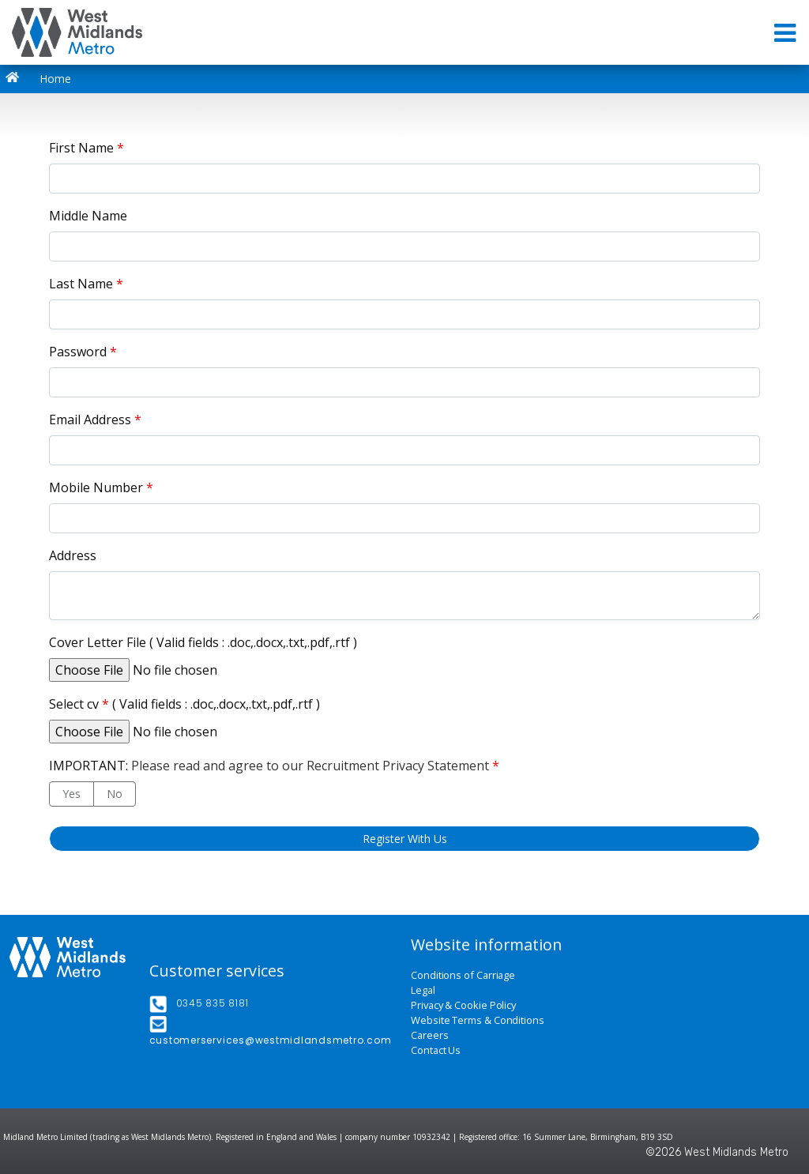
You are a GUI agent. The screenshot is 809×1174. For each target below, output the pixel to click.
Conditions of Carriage (463, 975)
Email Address (95, 419)
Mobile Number (101, 487)
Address (72, 555)
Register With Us (405, 838)
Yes (71, 793)
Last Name (86, 283)
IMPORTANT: (274, 765)
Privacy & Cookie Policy (463, 1005)
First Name (86, 147)
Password (83, 351)
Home (41, 78)
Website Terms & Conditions (477, 1020)
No (114, 793)
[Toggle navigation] (786, 33)
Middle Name (88, 215)
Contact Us (436, 1050)
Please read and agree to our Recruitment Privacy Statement (310, 765)
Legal (423, 990)
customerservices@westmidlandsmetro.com (270, 1040)
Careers (429, 1035)
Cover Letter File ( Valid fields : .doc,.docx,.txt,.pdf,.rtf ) (203, 642)
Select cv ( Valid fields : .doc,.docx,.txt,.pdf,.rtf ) (184, 704)
